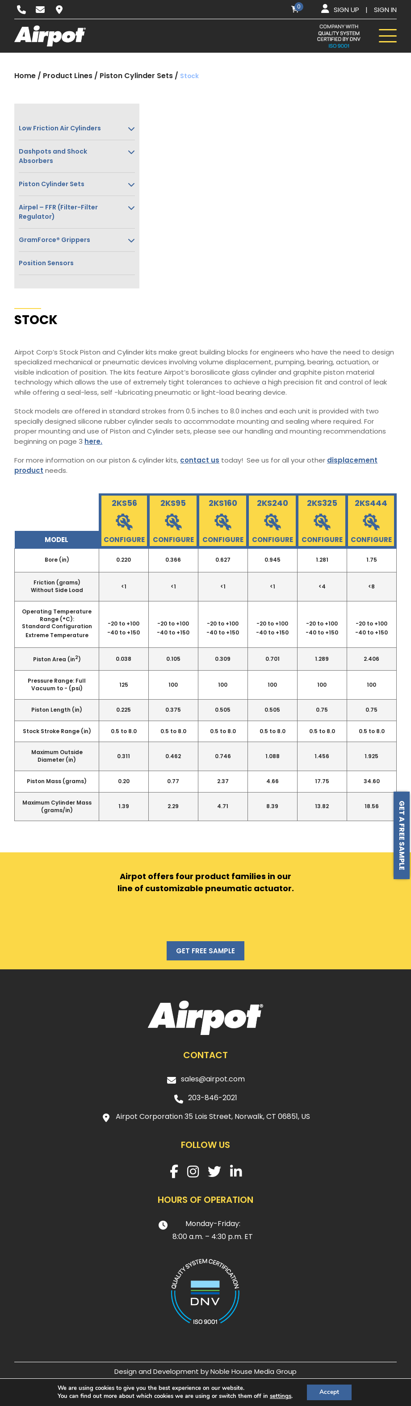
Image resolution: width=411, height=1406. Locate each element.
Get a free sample (402, 835)
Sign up (346, 9)
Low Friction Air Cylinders (60, 128)
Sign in (385, 9)
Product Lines (67, 76)
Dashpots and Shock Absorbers (53, 156)
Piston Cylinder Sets (136, 76)
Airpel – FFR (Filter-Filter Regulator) (58, 212)
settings (279, 1396)
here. (93, 441)
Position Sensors (46, 263)
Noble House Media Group (253, 1371)
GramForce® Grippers (54, 239)
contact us (199, 460)
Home (25, 76)
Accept (329, 1392)
